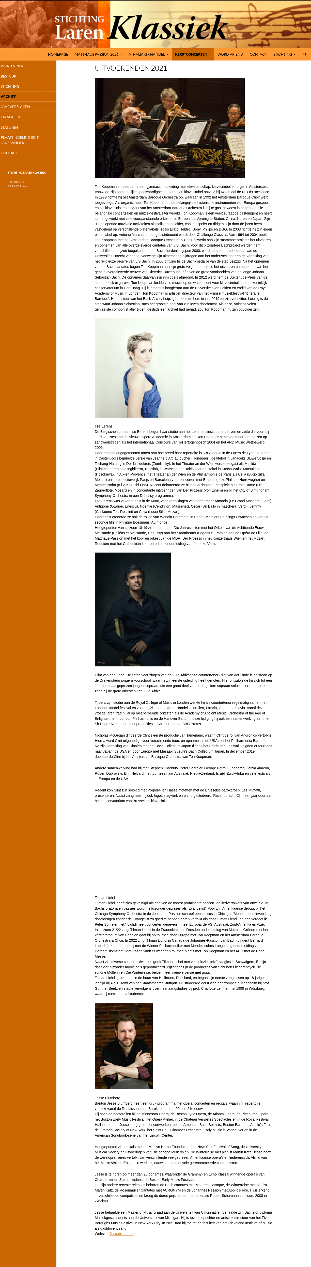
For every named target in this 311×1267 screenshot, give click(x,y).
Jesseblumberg (122, 1234)
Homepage (58, 54)
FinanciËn (17, 119)
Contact (258, 54)
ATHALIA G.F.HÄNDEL (147, 54)
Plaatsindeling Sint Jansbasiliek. (26, 143)
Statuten (16, 130)
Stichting (282, 54)
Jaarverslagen (22, 108)
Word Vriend (230, 54)
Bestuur (15, 76)
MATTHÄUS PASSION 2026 (96, 54)
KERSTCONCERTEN (191, 54)
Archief (15, 98)
